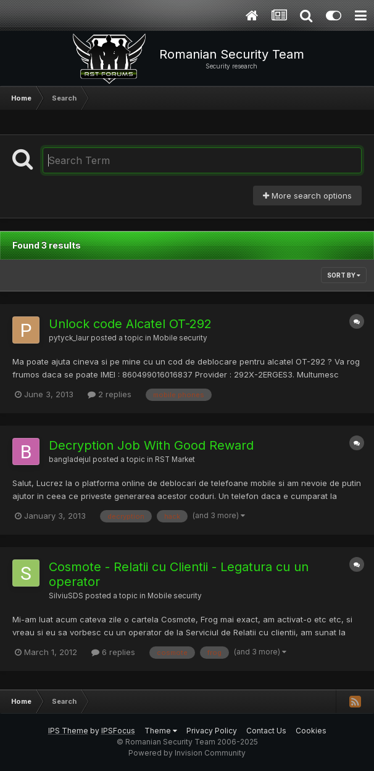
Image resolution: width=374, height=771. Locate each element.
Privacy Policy (211, 730)
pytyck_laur (69, 338)
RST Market (175, 459)
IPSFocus (118, 730)
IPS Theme (68, 730)
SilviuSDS (66, 596)
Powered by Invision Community (187, 752)
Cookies (311, 730)
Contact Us (266, 730)
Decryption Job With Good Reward (151, 445)
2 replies (109, 394)
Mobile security (180, 338)
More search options (307, 195)
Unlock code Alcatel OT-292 (130, 323)
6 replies (113, 652)
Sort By (343, 275)
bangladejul (70, 459)
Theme (160, 730)
